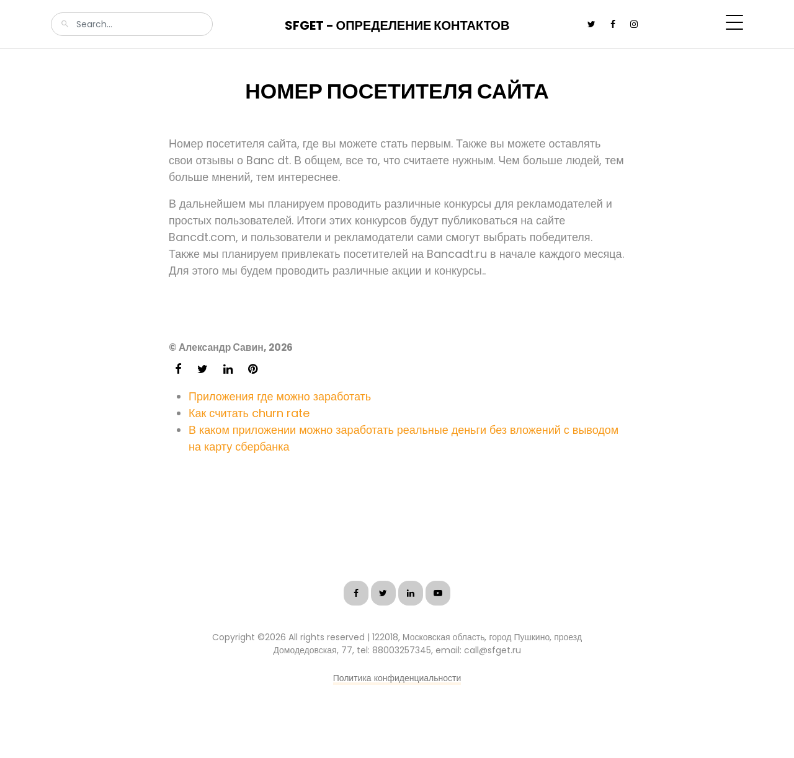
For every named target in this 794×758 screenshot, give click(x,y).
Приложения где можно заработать (280, 396)
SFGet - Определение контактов (397, 25)
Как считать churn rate (249, 413)
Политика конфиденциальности (397, 678)
